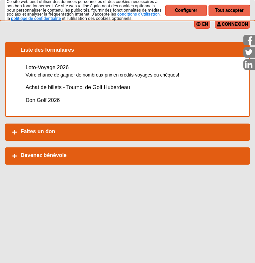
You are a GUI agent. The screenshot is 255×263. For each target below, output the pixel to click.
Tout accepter (229, 10)
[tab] (127, 132)
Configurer (186, 10)
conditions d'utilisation (138, 14)
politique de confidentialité (36, 18)
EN (202, 24)
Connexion (232, 24)
